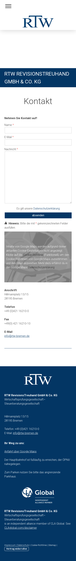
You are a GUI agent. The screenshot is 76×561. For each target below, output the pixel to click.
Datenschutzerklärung (46, 208)
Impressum (10, 545)
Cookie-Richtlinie (33, 254)
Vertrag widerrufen (16, 548)
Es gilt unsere (38, 208)
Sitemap (52, 545)
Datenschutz (23, 545)
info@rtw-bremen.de (25, 433)
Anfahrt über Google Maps (20, 451)
